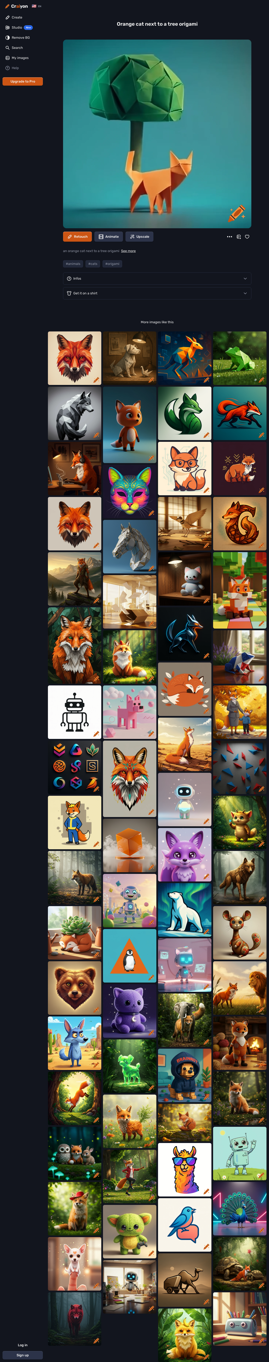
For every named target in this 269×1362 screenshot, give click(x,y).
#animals (73, 264)
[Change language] (36, 6)
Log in (23, 1345)
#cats (92, 264)
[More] (230, 237)
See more (128, 251)
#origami (112, 264)
